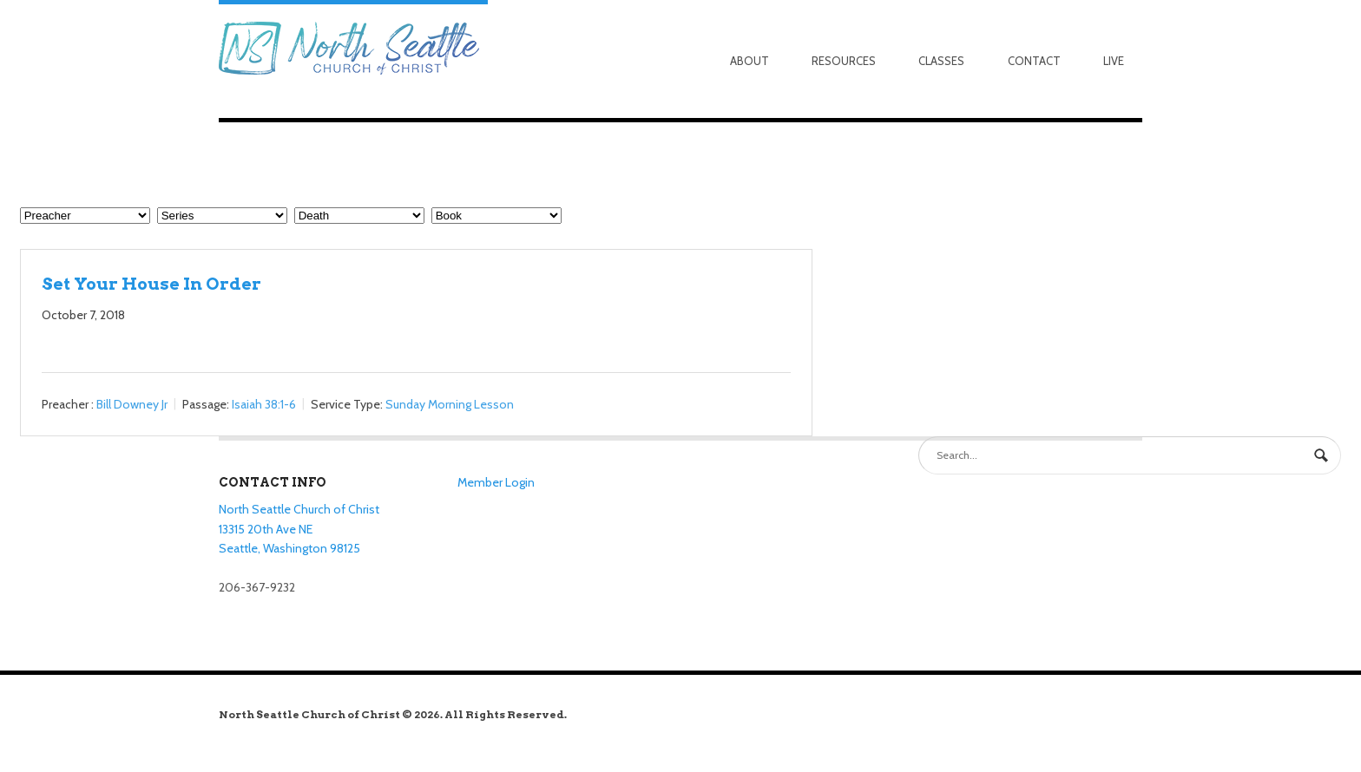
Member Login (496, 482)
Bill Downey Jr (132, 404)
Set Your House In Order (151, 283)
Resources (844, 61)
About (749, 61)
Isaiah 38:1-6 (264, 404)
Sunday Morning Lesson (449, 404)
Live (1113, 61)
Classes (941, 61)
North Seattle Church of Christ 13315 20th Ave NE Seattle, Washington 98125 (299, 528)
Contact (1034, 61)
